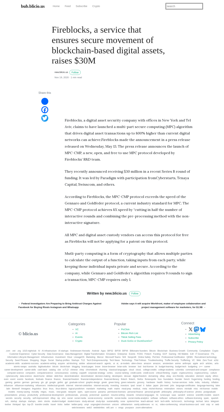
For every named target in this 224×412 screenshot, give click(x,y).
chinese (74, 370)
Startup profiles (62, 360)
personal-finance (135, 392)
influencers (41, 385)
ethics (215, 376)
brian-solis (122, 366)
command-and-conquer (196, 370)
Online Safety (144, 357)
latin (8, 388)
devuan (127, 376)
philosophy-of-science (183, 392)
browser (132, 366)
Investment (60, 357)
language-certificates (185, 385)
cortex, (110, 373)
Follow (75, 72)
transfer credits (42, 404)
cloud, (138, 370)
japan (155, 385)
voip (208, 404)
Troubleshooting (155, 360)
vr (213, 404)
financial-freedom (71, 379)
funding (207, 379)
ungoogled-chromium (100, 404)
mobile (215, 388)
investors (125, 385)
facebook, (29, 379)
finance (48, 379)
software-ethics (176, 398)
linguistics (36, 388)
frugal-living (196, 379)
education (189, 376)
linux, (51, 388)
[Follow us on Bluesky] (203, 329)
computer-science (15, 373)
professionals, (72, 395)
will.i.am (110, 407)
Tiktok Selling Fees (131, 337)
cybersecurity (12, 376)
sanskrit (181, 395)
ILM (192, 354)
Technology (127, 360)
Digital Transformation (94, 354)
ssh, (7, 401)
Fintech (148, 354)
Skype (43, 360)
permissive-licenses (116, 392)
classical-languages (118, 370)
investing (115, 385)
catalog (52, 370)
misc (196, 388)
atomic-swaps (20, 366)
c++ (200, 366)
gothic (60, 382)
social (70, 398)
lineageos (25, 388)
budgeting (192, 366)
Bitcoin (152, 351)
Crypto (96, 6)
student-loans (74, 401)
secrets (9, 398)
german (25, 382)
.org (19, 351)
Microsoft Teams (113, 357)
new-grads (61, 392)
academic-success (30, 363)
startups (22, 401)
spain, (206, 398)
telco (207, 401)
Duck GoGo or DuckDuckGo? (136, 341)
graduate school (76, 382)
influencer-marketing (24, 385)
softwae (154, 398)
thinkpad (16, 404)
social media (80, 398)
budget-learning (166, 366)
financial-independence (91, 379)
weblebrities (98, 407)
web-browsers (78, 407)
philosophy (167, 392)
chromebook (91, 370)
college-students (166, 370)
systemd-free (133, 401)
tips (24, 404)
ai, (118, 363)
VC (77, 329)
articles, (209, 363)
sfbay (52, 398)
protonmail (94, 395)
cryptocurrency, (202, 373)
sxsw (122, 401)
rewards (130, 395)
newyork (72, 392)
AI (76, 333)
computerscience (45, 373)
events (20, 379)
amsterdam (168, 363)
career (207, 366)
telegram (215, 401)
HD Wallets (183, 354)
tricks (60, 404)
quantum (105, 395)
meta (144, 388)
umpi (86, 404)
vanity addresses (142, 404)
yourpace (129, 407)
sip (58, 398)
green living (114, 382)
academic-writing (48, 363)
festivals (39, 379)
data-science (26, 376)
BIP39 (118, 351)
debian (49, 376)
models (11, 392)
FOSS (140, 354)
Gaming (172, 354)
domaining (153, 376)
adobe (82, 363)
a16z (216, 360)
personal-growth (152, 392)
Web (199, 360)
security (17, 398)
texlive (8, 404)
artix (217, 363)
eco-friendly (178, 376)
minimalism (169, 388)
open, (80, 392)
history (167, 382)
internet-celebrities (83, 385)
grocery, (141, 382)
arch (202, 363)
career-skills (30, 370)
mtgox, (44, 392)
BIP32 (110, 351)
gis (42, 382)
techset (199, 401)
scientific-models (203, 395)
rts (157, 395)
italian (148, 385)
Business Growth (177, 351)
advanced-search (95, 363)
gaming (8, 382)
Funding (157, 354)
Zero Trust (207, 360)
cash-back (42, 370)
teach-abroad (147, 401)
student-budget (59, 401)
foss (160, 379)
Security (9, 360)
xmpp (120, 407)
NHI (124, 357)
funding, (216, 379)
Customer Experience (19, 354)
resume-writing (118, 395)
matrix (117, 388)
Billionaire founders (139, 351)
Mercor (100, 357)
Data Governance (55, 354)
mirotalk (188, 388)
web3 (89, 407)
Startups (75, 360)
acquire (61, 363)
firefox (140, 379)
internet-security (101, 385)
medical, (137, 388)
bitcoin (55, 366)
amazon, (157, 363)
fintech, (132, 379)
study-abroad (88, 401)
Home (56, 6)
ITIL (213, 354)
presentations (11, 395)
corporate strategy (96, 373)
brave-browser (109, 366)
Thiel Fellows (140, 360)
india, (197, 382)
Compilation (204, 351)
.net (13, 351)
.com (8, 351)
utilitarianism (126, 404)
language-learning (205, 385)
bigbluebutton (44, 366)
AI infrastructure (49, 351)
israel (139, 385)
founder (178, 379)
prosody (84, 395)
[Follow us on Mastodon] (197, 329)
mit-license (205, 388)
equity (208, 376)
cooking (73, 373)
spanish (214, 398)
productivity (32, 395)
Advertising (194, 334)
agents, (107, 363)
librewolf (16, 388)
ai (114, 363)
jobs (172, 385)
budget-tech (180, 366)
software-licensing (193, 398)
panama (102, 392)
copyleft (82, 373)
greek (104, 382)
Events (79, 337)
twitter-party (77, 404)
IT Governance (202, 354)
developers (117, 376)
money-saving (23, 392)
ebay (168, 376)
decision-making (102, 376)
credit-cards (136, 373)
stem (40, 401)
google (52, 382)
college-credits (149, 370)
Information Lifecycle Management (23, 357)
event (12, 379)
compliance (214, 370)
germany (35, 382)
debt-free (58, 376)
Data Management (73, 354)
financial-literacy (111, 379)
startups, (32, 401)
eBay (162, 376)
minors (179, 388)
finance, (57, 379)
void (202, 404)
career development (13, 370)
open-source (90, 392)
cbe (59, 370)
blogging (76, 366)
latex (218, 385)
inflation (215, 382)
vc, (156, 404)
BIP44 (125, 351)
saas (174, 395)
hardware (150, 382)
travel (53, 404)
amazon (147, 363)
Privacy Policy (195, 341)
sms (63, 398)
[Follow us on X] (191, 329)
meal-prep (126, 388)
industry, (205, 382)
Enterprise (122, 354)
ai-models (125, 363)
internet (69, 385)
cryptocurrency (186, 373)
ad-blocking (71, 363)
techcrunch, (177, 401)
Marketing (90, 357)
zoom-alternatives (144, 407)
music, (52, 392)
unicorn (115, 404)
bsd (139, 366)
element (200, 376)
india (191, 382)
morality (35, 392)
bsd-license (148, 366)
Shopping (34, 360)
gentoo (17, 382)
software (163, 398)
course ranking (122, 373)
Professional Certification (173, 357)
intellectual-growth (55, 385)
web (217, 404)
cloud (131, 370)
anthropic (187, 363)
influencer (8, 385)
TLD (83, 360)
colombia (179, 370)
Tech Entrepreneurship (97, 360)
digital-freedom (140, 376)
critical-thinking (163, 373)
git (47, 382)
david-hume (39, 376)
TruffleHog (185, 360)
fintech (124, 379)
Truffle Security (172, 360)
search (216, 395)
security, (27, 398)
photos (198, 392)
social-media (120, 398)
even (6, 379)
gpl (66, 382)
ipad (133, 385)
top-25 (30, 404)
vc (153, 404)
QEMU (190, 357)
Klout (69, 357)
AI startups (63, 351)
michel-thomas (155, 388)
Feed (68, 6)
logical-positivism (77, 388)
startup (14, 401)
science (190, 395)
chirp (81, 370)
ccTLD (66, 370)
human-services (179, 382)
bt (156, 366)
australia (32, 366)
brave (97, 366)
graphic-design (93, 382)
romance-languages (145, 395)
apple (195, 363)
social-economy (95, 398)
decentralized (87, 376)
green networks (128, 382)
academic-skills (12, 363)
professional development (52, 395)
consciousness (62, 373)
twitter (67, 404)
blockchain (65, 366)
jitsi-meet (164, 385)
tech (157, 401)
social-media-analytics (138, 398)
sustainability (113, 401)
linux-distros (61, 388)
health (160, 382)
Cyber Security (38, 354)
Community (192, 351)
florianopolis (150, 379)
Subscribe (81, 6)
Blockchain (163, 351)
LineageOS (79, 357)
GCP (164, 354)
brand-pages (87, 366)
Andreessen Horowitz (80, 351)
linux (45, 388)
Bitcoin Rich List (129, 333)
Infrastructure (47, 357)
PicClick (125, 329)
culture (214, 373)
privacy (22, 395)
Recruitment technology (206, 357)
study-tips (100, 401)
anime (178, 363)
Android (95, 351)
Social (51, 360)
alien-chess (136, 363)
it (143, 385)
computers (30, 373)
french (187, 379)
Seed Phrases (21, 360)
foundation (168, 379)
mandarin (90, 388)
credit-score (148, 373)
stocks (47, 401)
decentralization (71, 376)
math (110, 388)
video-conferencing (169, 404)
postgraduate (210, 392)
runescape (165, 395)
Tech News (115, 360)
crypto (174, 373)
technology (189, 401)
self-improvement (41, 398)
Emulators (111, 354)
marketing (101, 388)
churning (103, 370)
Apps (103, 351)
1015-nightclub (29, 351)
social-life (108, 398)
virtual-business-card (189, 404)
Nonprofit (132, 357)
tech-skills (165, 401)
